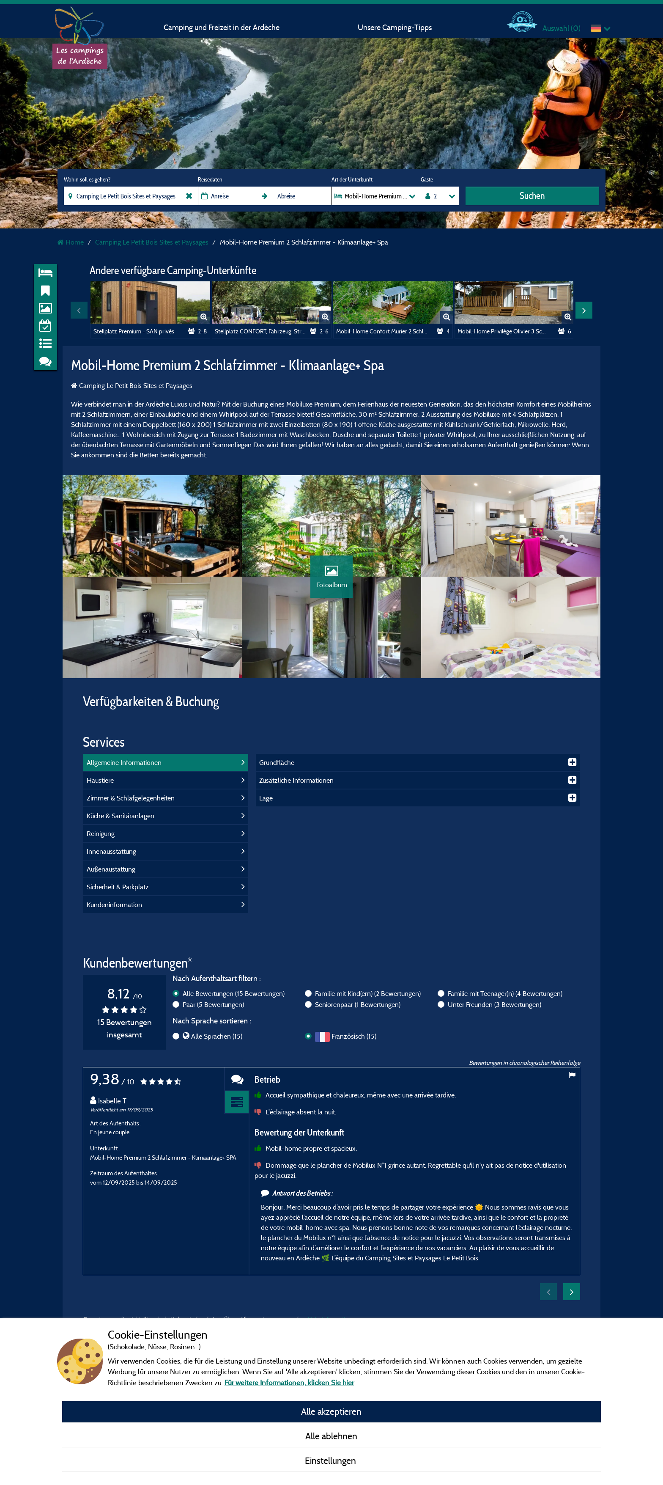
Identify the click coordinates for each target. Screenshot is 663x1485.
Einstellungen (331, 1460)
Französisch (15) (354, 1036)
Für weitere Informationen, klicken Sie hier (289, 1382)
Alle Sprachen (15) (216, 1036)
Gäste (427, 179)
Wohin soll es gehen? (87, 179)
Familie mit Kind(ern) (368, 993)
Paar (213, 1004)
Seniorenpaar (357, 1004)
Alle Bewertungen (234, 993)
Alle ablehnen (331, 1435)
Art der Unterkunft (352, 179)
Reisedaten (210, 179)
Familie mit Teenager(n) (505, 993)
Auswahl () (561, 28)
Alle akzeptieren (331, 1411)
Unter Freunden (494, 1004)
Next (583, 310)
